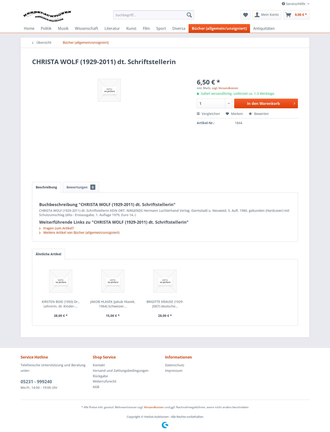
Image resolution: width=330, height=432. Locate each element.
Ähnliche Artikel (48, 254)
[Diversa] (179, 28)
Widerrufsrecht (104, 381)
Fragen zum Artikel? (56, 228)
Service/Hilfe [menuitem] (294, 4)
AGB (96, 387)
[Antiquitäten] (264, 28)
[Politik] (46, 28)
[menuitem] (153, 14)
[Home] (29, 28)
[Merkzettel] (245, 14)
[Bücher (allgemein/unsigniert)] (219, 28)
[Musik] (63, 28)
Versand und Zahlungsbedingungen (120, 370)
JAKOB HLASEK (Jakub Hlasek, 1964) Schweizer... (112, 303)
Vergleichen (208, 113)
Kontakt (99, 365)
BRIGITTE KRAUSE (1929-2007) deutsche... (165, 303)
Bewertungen (80, 187)
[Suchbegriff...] (153, 14)
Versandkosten (154, 407)
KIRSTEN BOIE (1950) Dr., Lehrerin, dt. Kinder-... (61, 303)
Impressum (173, 370)
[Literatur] (112, 28)
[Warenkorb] (296, 14)
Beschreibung (46, 187)
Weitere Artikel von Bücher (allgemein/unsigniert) (79, 232)
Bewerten (259, 113)
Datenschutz (174, 365)
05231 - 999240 (36, 382)
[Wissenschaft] (86, 28)
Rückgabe (100, 376)
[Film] (146, 28)
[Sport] (161, 28)
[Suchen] (189, 14)
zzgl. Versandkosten (225, 88)
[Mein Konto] (267, 14)
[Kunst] (131, 28)
